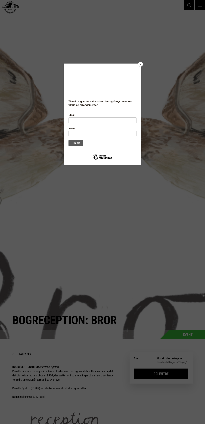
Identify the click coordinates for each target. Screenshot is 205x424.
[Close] (140, 64)
